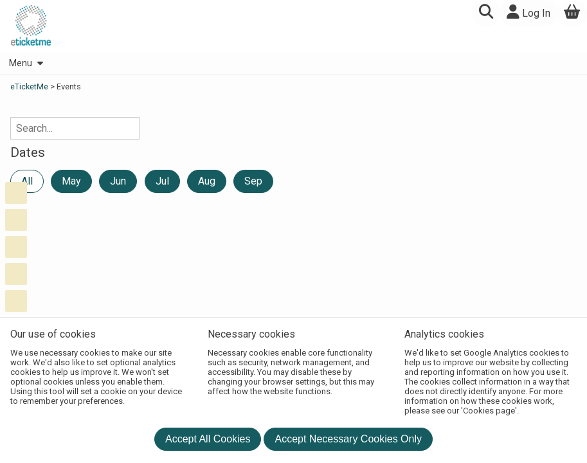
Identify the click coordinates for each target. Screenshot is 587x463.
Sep (253, 181)
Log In (528, 12)
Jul (162, 181)
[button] (486, 13)
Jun (118, 181)
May (71, 181)
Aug (206, 181)
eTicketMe (30, 86)
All (27, 181)
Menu (25, 63)
